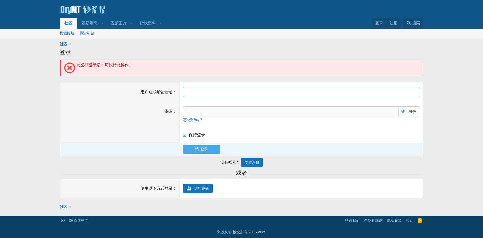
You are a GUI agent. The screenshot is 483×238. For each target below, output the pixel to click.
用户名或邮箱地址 (156, 92)
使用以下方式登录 (156, 188)
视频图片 (119, 23)
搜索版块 (67, 33)
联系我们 (352, 220)
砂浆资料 (148, 23)
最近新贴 (86, 33)
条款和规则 (373, 220)
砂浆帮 (226, 232)
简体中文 (78, 220)
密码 (168, 111)
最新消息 (90, 23)
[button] (102, 23)
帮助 (409, 220)
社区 (68, 23)
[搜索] (413, 23)
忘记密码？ (193, 119)
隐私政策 (394, 220)
